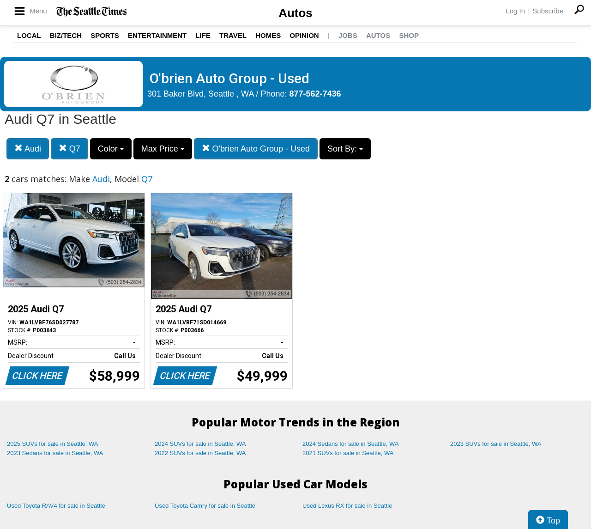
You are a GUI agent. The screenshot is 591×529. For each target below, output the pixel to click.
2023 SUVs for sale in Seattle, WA (496, 443)
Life (203, 35)
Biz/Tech (66, 35)
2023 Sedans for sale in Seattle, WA (55, 453)
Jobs (347, 35)
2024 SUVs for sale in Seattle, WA (200, 443)
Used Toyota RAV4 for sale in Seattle (56, 505)
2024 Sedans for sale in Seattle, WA (350, 443)
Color (111, 148)
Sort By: (345, 148)
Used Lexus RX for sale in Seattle (347, 505)
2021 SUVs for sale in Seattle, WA (348, 453)
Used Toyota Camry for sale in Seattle (205, 505)
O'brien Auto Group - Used (256, 148)
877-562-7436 (315, 93)
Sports (104, 35)
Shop (409, 35)
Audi (27, 148)
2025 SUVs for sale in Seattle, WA (52, 443)
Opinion (304, 35)
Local (29, 35)
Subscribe (547, 11)
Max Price (162, 148)
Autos (295, 13)
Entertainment (157, 35)
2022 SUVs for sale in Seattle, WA (200, 453)
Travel (233, 35)
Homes (268, 35)
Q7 (69, 148)
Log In (515, 11)
